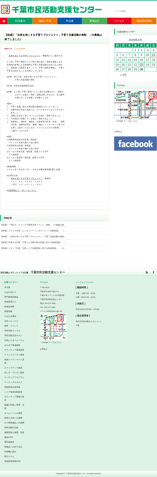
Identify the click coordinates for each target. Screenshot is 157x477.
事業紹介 (94, 21)
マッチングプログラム (14, 377)
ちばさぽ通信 (10, 316)
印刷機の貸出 (10, 451)
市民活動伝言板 (11, 427)
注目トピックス (11, 321)
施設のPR (8, 437)
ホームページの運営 (13, 413)
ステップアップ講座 (13, 368)
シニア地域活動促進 (13, 392)
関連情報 (8, 311)
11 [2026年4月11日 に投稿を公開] (153, 54)
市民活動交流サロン (13, 335)
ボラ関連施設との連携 (14, 423)
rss (146, 272)
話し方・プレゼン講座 (14, 372)
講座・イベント (11, 326)
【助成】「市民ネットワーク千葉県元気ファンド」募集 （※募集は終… (33, 225)
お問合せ (118, 131)
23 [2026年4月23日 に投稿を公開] (141, 64)
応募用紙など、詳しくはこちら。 (23, 190)
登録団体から (10, 302)
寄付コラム (9, 456)
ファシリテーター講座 (14, 355)
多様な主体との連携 (13, 418)
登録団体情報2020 (12, 461)
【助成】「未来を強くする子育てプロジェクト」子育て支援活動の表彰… (33, 236)
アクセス (119, 21)
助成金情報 (20, 49)
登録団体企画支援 (12, 387)
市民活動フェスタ (12, 330)
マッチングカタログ (13, 382)
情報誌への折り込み (13, 447)
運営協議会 (9, 442)
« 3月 (123, 74)
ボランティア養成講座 (14, 350)
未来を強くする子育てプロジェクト (25, 56)
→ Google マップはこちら (126, 121)
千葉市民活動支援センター (76, 474)
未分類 (7, 287)
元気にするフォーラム (14, 340)
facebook (153, 272)
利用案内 (20, 21)
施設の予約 (45, 21)
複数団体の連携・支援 (14, 432)
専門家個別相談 (11, 297)
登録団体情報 (144, 21)
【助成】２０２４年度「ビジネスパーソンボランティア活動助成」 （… (33, 231)
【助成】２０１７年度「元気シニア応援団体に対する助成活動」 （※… (33, 248)
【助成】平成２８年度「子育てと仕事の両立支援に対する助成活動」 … (33, 242)
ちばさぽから (10, 292)
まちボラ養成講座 (12, 345)
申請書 (70, 21)
